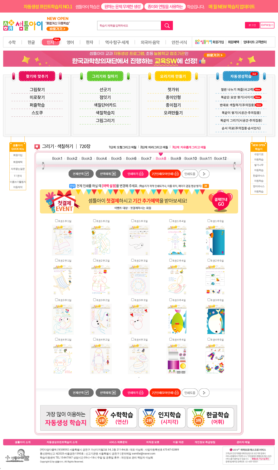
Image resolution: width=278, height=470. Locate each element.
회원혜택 (233, 41)
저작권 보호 (152, 442)
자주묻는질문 (18, 168)
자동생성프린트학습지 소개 (62, 442)
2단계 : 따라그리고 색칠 (154, 147)
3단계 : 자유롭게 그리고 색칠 (189, 147)
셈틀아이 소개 (23, 442)
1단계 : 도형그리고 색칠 (122, 147)
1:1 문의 (18, 175)
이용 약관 (178, 442)
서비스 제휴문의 (118, 442)
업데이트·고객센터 (255, 41)
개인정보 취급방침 (205, 442)
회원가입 (209, 41)
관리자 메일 (243, 442)
